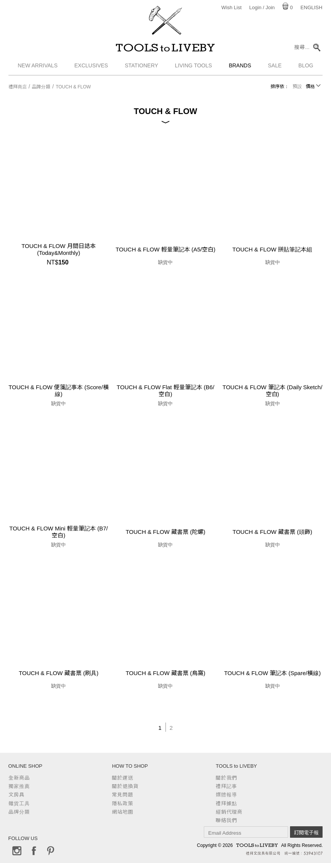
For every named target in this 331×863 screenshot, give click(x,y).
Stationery (141, 67)
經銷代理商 (229, 812)
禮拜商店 (17, 87)
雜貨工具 (19, 803)
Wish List (231, 7)
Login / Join (262, 7)
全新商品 (19, 778)
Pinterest (50, 850)
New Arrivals (37, 67)
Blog (305, 67)
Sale (275, 67)
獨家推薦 (19, 786)
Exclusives (91, 67)
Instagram (16, 850)
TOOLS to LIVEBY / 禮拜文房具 (165, 48)
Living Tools (193, 67)
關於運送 (122, 778)
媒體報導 (226, 795)
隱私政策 (122, 803)
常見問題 (122, 795)
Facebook (33, 850)
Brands (240, 67)
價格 (310, 86)
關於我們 (226, 778)
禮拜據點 (226, 803)
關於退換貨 (125, 786)
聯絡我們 (226, 820)
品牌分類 (41, 87)
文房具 (16, 795)
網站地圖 (122, 812)
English (311, 7)
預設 (297, 86)
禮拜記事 (226, 786)
